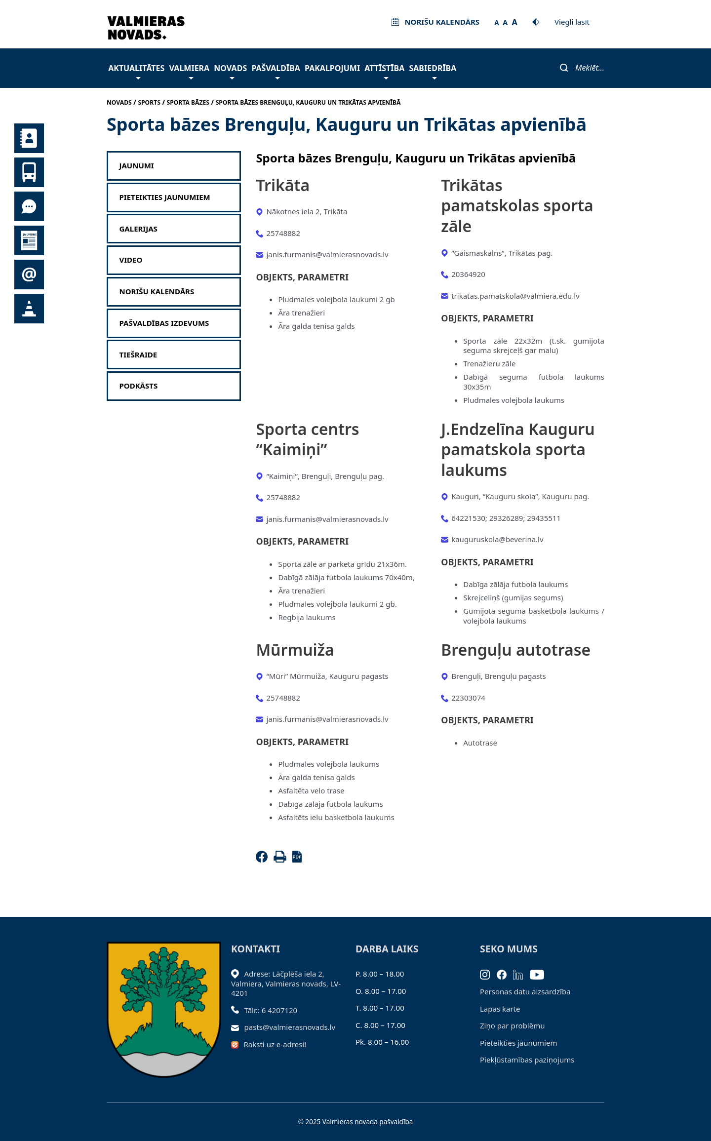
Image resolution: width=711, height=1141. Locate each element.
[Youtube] (540, 974)
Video (131, 260)
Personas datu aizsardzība (525, 991)
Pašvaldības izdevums (164, 323)
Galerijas (138, 229)
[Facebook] (264, 860)
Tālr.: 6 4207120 (271, 1010)
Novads (230, 71)
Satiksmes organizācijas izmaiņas (29, 308)
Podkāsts (138, 386)
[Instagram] (488, 974)
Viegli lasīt (572, 22)
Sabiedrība (432, 71)
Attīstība (384, 71)
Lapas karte (500, 1009)
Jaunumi (29, 240)
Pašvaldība (275, 71)
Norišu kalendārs (157, 291)
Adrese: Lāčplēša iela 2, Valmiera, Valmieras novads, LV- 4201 (286, 983)
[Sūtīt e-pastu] (237, 1027)
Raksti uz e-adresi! (275, 1044)
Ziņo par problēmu (512, 1025)
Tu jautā (29, 206)
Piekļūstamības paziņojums (527, 1059)
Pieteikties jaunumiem (29, 274)
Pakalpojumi (332, 68)
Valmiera (189, 71)
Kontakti (29, 138)
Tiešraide (138, 354)
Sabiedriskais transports (29, 172)
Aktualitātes (136, 71)
